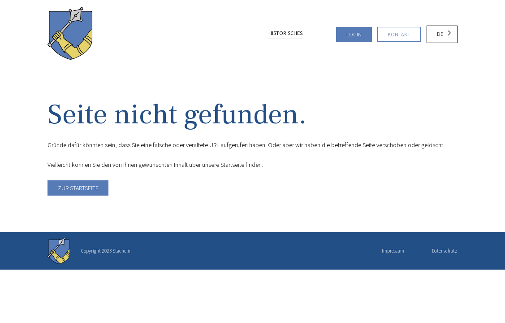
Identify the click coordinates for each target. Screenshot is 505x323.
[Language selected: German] (442, 34)
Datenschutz (445, 251)
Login (354, 34)
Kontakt (399, 34)
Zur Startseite (78, 188)
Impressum (393, 251)
